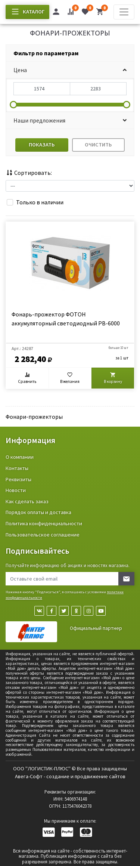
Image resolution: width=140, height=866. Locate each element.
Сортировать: (29, 172)
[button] (70, 70)
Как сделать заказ (27, 501)
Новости (16, 490)
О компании (20, 457)
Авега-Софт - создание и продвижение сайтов (70, 776)
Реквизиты (18, 479)
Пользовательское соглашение (43, 534)
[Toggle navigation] (123, 11)
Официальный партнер (96, 628)
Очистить (98, 144)
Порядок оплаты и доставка (38, 512)
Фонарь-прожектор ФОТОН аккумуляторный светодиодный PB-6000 (66, 318)
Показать (42, 144)
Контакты (17, 468)
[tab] (70, 53)
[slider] (13, 104)
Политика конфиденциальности (44, 523)
